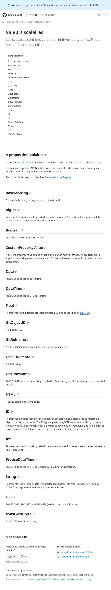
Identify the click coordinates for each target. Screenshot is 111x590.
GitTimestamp (19, 373)
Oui (12, 556)
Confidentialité (43, 579)
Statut (55, 579)
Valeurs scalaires (43, 21)
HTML (12, 394)
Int (10, 438)
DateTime (16, 288)
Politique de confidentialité (17, 561)
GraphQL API (13, 21)
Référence (27, 21)
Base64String (19, 192)
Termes (30, 579)
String (13, 476)
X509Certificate (20, 514)
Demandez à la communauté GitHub (75, 552)
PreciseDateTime (22, 459)
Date (11, 271)
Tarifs (62, 579)
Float (12, 305)
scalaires (23, 162)
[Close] (102, 4)
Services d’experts (76, 579)
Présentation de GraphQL (58, 177)
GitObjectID (17, 322)
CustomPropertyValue (26, 247)
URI (10, 497)
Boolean (14, 230)
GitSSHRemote (20, 356)
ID (9, 411)
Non (24, 556)
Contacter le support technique (73, 556)
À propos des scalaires (26, 154)
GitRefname (17, 339)
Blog (89, 579)
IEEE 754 (84, 312)
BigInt (13, 209)
